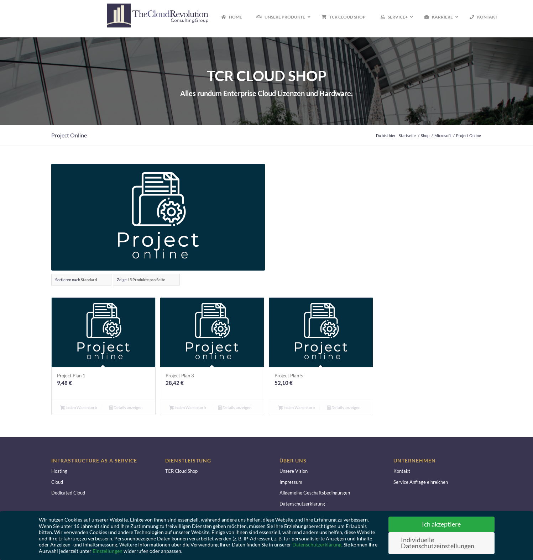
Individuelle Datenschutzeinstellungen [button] (437, 543)
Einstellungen (107, 551)
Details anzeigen (125, 407)
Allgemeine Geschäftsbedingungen (314, 493)
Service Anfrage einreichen (420, 482)
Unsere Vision (293, 471)
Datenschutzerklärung (302, 504)
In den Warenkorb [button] (78, 407)
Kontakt (401, 471)
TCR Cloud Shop (181, 471)
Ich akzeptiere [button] (441, 524)
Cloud (57, 482)
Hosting (59, 471)
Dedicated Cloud (68, 493)
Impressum (290, 482)
